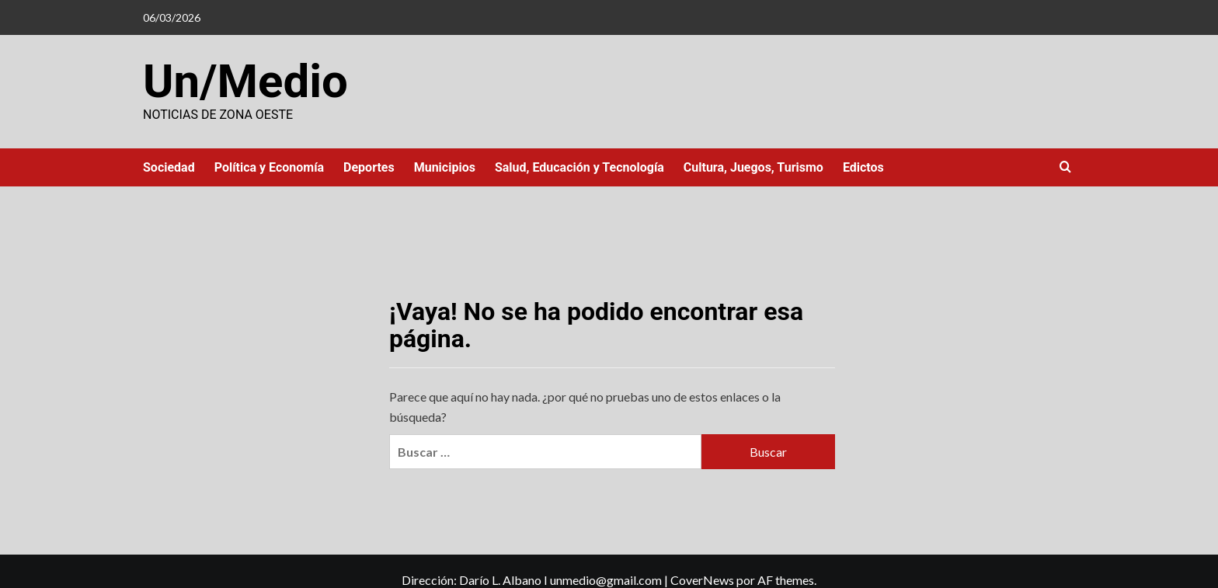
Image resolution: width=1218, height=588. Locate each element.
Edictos (863, 167)
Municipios (444, 167)
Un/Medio (245, 81)
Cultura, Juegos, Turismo (753, 167)
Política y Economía (269, 167)
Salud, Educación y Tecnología (579, 167)
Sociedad (169, 167)
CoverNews (702, 579)
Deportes (369, 167)
